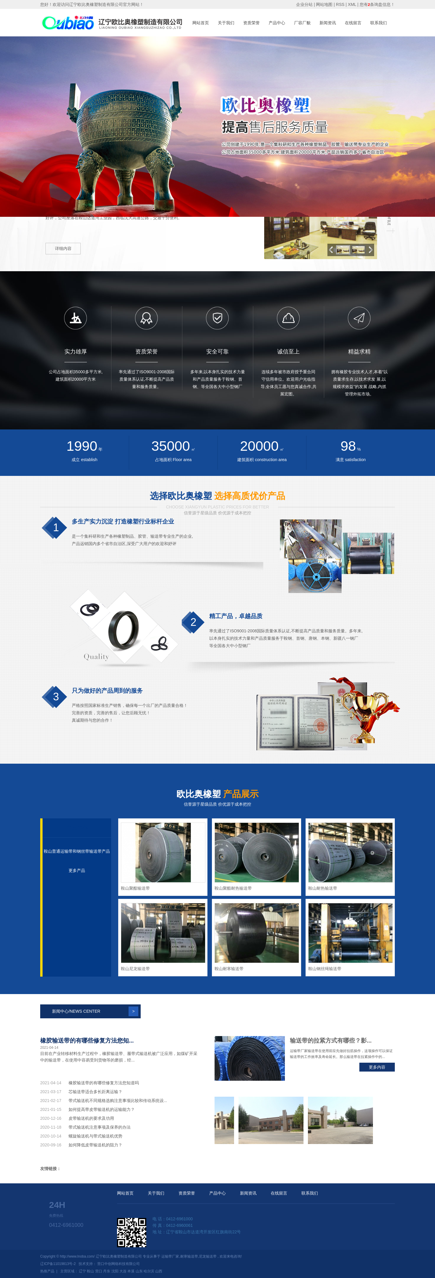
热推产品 (47, 1271)
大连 (122, 1271)
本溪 (130, 1271)
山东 (139, 1271)
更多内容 (377, 1067)
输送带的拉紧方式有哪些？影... (331, 1040)
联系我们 (378, 22)
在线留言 (353, 22)
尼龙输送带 (208, 1256)
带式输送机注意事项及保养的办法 (100, 1127)
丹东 (106, 1271)
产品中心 (277, 22)
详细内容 (63, 248)
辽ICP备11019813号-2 (58, 1264)
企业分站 (304, 4)
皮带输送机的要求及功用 (91, 1118)
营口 (98, 1271)
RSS (340, 4)
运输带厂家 (170, 1256)
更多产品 (77, 870)
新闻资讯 (327, 22)
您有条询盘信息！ (377, 4)
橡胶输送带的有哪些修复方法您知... (87, 1040)
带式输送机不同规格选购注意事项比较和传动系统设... (118, 1100)
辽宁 (82, 1271)
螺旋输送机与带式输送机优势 (95, 1136)
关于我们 (226, 22)
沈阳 (115, 1271)
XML (352, 4)
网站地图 (325, 4)
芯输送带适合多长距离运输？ (95, 1091)
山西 (158, 1271)
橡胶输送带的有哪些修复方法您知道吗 (104, 1082)
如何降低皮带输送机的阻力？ (95, 1145)
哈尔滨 (149, 1271)
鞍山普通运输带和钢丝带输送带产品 (77, 851)
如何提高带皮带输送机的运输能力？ (102, 1109)
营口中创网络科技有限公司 (118, 1264)
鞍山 (90, 1271)
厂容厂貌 (302, 22)
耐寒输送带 (189, 1256)
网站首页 (200, 22)
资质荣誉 (251, 22)
